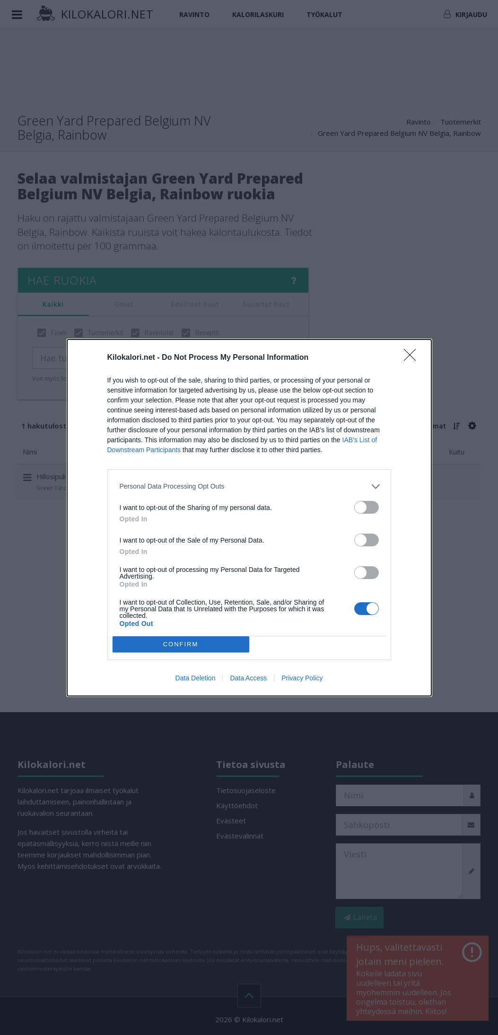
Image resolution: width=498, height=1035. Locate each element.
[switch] (366, 507)
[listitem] (249, 486)
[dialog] (249, 517)
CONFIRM (181, 643)
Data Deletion (195, 678)
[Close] (413, 358)
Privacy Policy (302, 678)
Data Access (248, 678)
